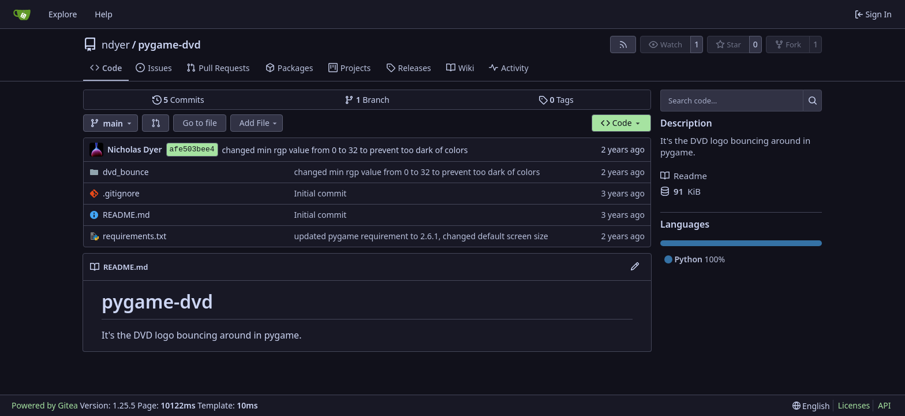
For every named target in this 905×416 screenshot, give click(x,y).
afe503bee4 (192, 149)
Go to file (199, 122)
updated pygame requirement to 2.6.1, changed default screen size (421, 236)
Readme (683, 175)
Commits (178, 99)
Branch (367, 99)
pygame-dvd (169, 44)
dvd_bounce (126, 171)
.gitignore (121, 193)
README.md (126, 214)
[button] (156, 123)
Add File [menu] (259, 122)
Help (104, 14)
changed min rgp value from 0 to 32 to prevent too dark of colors (345, 149)
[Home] (22, 14)
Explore (62, 14)
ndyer (116, 44)
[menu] (811, 405)
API (884, 405)
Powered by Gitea (45, 405)
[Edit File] (635, 267)
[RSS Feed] (623, 44)
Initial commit (320, 193)
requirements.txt (134, 236)
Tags (556, 99)
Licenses (854, 405)
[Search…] (812, 101)
